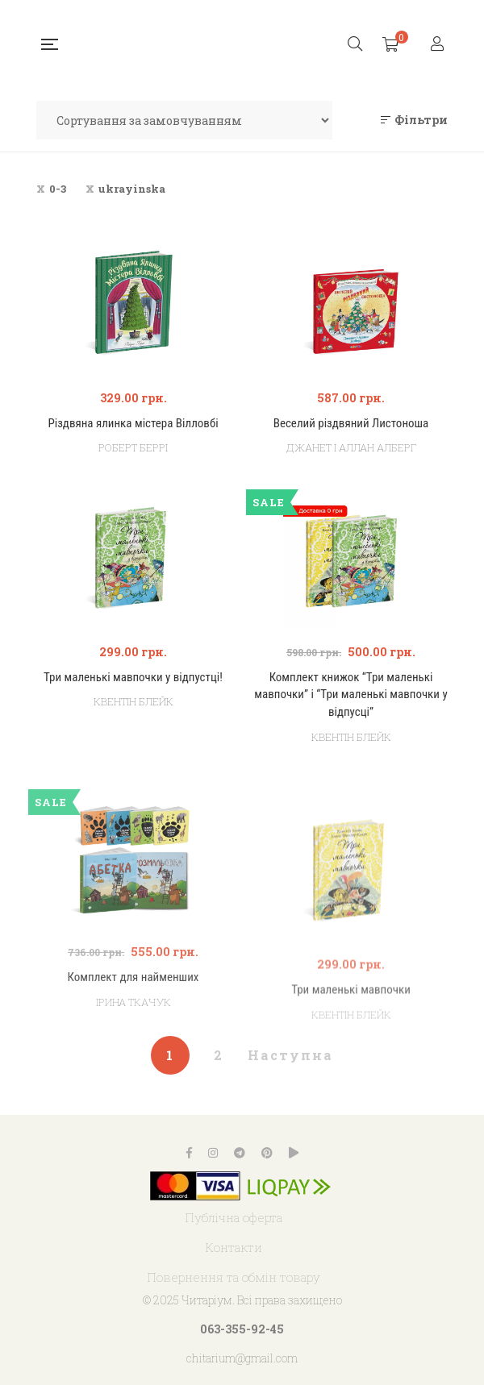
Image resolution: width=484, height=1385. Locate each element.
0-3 (57, 188)
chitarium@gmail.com (242, 1358)
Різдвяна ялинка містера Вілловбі (133, 423)
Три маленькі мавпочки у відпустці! (133, 677)
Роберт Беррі (133, 447)
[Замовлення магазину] (184, 120)
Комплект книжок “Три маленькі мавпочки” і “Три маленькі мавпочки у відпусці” (350, 694)
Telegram (239, 1152)
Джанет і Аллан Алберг (351, 447)
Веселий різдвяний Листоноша (351, 423)
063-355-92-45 (242, 1329)
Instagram (213, 1152)
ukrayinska (131, 188)
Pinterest (267, 1152)
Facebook (189, 1152)
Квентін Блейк (133, 701)
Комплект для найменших (133, 1028)
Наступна (290, 1054)
